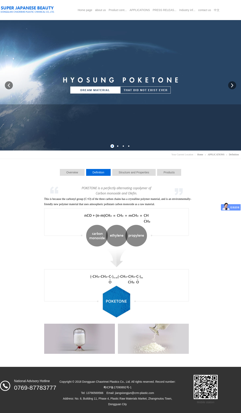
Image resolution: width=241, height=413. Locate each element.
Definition (234, 154)
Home (200, 154)
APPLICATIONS (216, 154)
